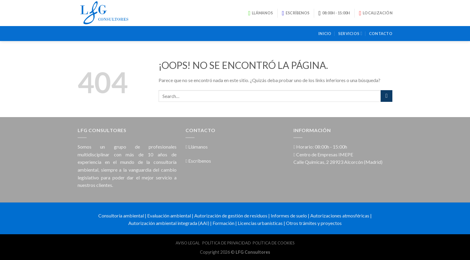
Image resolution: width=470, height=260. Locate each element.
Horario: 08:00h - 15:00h (320, 146)
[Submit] (386, 96)
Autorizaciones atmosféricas (339, 215)
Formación (223, 223)
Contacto (380, 33)
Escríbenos (198, 161)
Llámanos (197, 146)
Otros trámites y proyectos (314, 223)
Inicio (325, 33)
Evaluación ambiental (169, 215)
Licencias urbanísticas (260, 223)
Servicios (350, 33)
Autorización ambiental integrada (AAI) (168, 223)
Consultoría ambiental (121, 215)
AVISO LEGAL (188, 243)
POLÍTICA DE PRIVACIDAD (226, 243)
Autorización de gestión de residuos (230, 215)
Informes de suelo (289, 215)
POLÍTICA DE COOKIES (274, 243)
